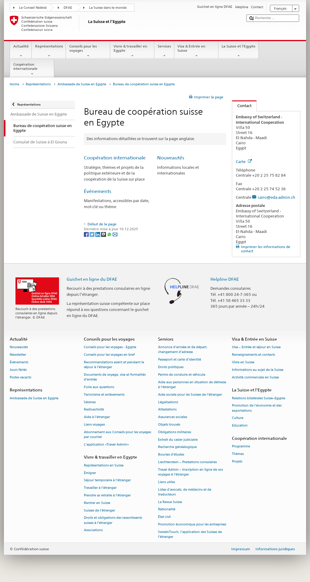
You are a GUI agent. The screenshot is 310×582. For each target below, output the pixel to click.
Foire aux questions (99, 387)
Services (164, 51)
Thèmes (238, 454)
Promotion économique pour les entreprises (192, 524)
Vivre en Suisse (243, 362)
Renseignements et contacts (253, 355)
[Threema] (104, 234)
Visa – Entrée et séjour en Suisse (256, 347)
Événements (97, 191)
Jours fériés (18, 370)
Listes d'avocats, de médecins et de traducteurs (184, 492)
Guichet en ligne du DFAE (92, 279)
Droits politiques (170, 367)
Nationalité (166, 510)
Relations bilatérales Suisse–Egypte (258, 398)
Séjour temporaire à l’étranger (107, 480)
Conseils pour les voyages (88, 51)
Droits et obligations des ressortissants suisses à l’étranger (113, 520)
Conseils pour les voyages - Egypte (110, 347)
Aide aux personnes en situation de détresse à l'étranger (192, 384)
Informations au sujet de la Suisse (257, 370)
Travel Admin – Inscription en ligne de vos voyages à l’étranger (190, 472)
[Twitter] (92, 234)
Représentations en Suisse (104, 465)
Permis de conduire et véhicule (181, 375)
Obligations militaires (174, 432)
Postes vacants (20, 377)
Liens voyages (94, 425)
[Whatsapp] (110, 234)
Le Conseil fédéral (33, 8)
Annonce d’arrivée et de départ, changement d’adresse (182, 349)
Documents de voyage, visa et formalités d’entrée (115, 377)
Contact (242, 105)
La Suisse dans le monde (108, 8)
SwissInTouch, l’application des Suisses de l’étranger (190, 534)
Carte (244, 161)
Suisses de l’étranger (99, 510)
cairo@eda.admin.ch (276, 197)
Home (14, 84)
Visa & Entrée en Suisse (196, 51)
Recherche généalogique (177, 447)
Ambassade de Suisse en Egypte (82, 84)
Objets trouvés (169, 425)
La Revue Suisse (170, 502)
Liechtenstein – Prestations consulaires (187, 462)
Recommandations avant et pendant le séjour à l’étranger (114, 364)
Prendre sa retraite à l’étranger (107, 495)
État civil (164, 517)
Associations (93, 530)
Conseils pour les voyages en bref (109, 355)
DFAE (68, 8)
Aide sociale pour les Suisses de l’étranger (190, 395)
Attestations (167, 410)
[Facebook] (87, 234)
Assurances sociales (172, 417)
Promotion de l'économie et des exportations (257, 408)
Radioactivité (94, 410)
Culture (237, 418)
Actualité (20, 51)
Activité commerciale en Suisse (255, 377)
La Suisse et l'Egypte (239, 51)
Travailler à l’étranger (100, 488)
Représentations (49, 51)
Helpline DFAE (224, 279)
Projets (237, 461)
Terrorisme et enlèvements (104, 395)
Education (240, 426)
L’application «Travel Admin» (106, 444)
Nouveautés (170, 158)
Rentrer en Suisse (97, 503)
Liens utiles (166, 482)
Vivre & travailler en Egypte (132, 51)
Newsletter (18, 355)
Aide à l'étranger (97, 417)
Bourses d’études (171, 455)
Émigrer (90, 473)
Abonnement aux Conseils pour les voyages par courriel (117, 434)
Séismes (90, 402)
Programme (241, 447)
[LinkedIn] (98, 234)
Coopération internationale (32, 69)
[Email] (115, 234)
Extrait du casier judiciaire (178, 440)
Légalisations (168, 402)
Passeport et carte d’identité (179, 360)
